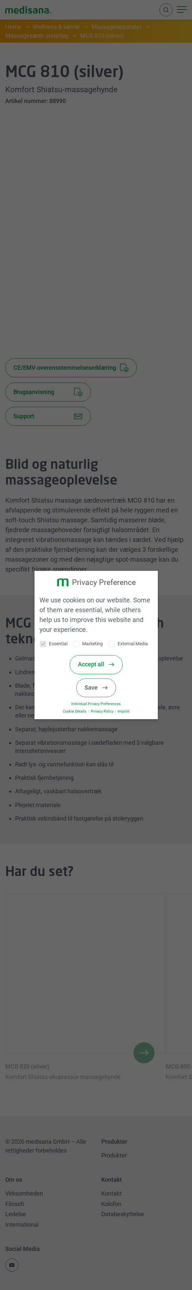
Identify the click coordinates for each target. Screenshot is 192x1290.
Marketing (92, 644)
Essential (57, 644)
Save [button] (95, 687)
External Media (131, 644)
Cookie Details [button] (78, 711)
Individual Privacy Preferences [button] (99, 704)
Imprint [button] (126, 711)
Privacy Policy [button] (105, 711)
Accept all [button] (95, 664)
